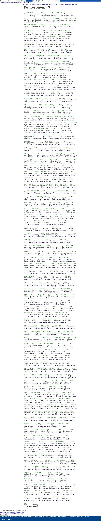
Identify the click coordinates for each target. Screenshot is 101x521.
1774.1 (31, 300)
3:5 (25, 93)
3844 (60, 80)
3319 (31, 264)
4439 (67, 92)
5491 (48, 196)
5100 (72, 405)
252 (48, 282)
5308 (58, 92)
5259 (55, 282)
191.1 (32, 178)
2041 (52, 417)
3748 (61, 411)
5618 (51, 43)
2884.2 (26, 460)
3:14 (69, 228)
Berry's (73, 517)
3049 (53, 227)
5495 (66, 30)
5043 (39, 116)
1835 (70, 80)
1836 (63, 110)
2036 (65, 24)
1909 (30, 245)
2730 (43, 49)
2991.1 (35, 460)
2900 (40, 405)
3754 (56, 30)
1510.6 (42, 429)
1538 (39, 349)
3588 (58, 12)
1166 (25, 399)
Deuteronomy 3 (53, 4)
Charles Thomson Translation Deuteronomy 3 (12, 513)
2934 (60, 116)
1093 (25, 43)
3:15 (36, 253)
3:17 (68, 271)
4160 (37, 43)
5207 (41, 178)
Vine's (87, 517)
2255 (25, 202)
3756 (25, 80)
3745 (68, 362)
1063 (74, 405)
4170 (39, 386)
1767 (53, 178)
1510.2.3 (37, 196)
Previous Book (26, 4)
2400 (36, 172)
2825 (45, 172)
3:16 (68, 253)
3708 (56, 362)
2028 (25, 147)
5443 (71, 214)
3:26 (64, 437)
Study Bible (4, 2)
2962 (68, 24)
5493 (28, 141)
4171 (43, 24)
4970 (69, 98)
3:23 (59, 388)
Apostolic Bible (4, 515)
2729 (52, 478)
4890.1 (63, 497)
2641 (45, 67)
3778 (72, 172)
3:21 (40, 357)
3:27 (56, 455)
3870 (25, 484)
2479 (50, 399)
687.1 (25, 276)
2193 (30, 67)
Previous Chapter (35, 4)
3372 (70, 178)
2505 (71, 411)
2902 (25, 73)
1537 (42, 129)
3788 (44, 362)
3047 (47, 466)
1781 (44, 288)
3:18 (37, 290)
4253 (56, 300)
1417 (54, 129)
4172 (44, 73)
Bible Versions (12, 2)
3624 (25, 503)
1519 (61, 12)
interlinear (19, 2)
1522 (62, 441)
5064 (33, 184)
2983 (53, 80)
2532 (27, 12)
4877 (57, 18)
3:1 (25, 13)
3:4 (66, 69)
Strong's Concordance (36, 517)
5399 (44, 30)
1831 (25, 18)
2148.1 (50, 184)
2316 (40, 55)
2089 (25, 454)
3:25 (36, 425)
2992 (32, 24)
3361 (33, 30)
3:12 (25, 191)
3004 (25, 294)
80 (24, 307)
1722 (49, 49)
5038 (52, 92)
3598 (52, 12)
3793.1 (42, 92)
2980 (28, 454)
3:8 (58, 124)
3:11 (35, 167)
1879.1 (25, 349)
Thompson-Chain (63, 517)
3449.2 (26, 98)
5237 (25, 441)
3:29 (36, 498)
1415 (61, 307)
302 (60, 325)
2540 (61, 73)
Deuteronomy (27, 2)
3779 (73, 368)
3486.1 (57, 497)
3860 (25, 37)
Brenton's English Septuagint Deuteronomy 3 (12, 512)
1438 (48, 122)
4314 (25, 30)
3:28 (72, 474)
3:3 (59, 50)
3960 (67, 61)
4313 (45, 300)
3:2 (58, 26)
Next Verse (61, 4)
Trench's (80, 517)
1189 (65, 386)
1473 (66, 18)
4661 (71, 116)
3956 (25, 24)
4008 (49, 135)
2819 (25, 300)
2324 (39, 399)
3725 (29, 239)
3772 (39, 411)
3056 (46, 454)
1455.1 (43, 497)
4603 (60, 172)
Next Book (74, 4)
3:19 (67, 308)
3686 (37, 245)
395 (29, 288)
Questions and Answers (18, 517)
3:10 (35, 155)
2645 (54, 208)
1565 (64, 73)
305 (42, 12)
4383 (61, 300)
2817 (52, 349)
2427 (46, 448)
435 (71, 184)
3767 (48, 423)
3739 (39, 49)
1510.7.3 (29, 80)
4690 (60, 67)
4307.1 (36, 122)
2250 (25, 251)
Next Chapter (67, 4)
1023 (55, 405)
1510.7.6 (45, 135)
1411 (67, 399)
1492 (25, 319)
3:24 (54, 394)
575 (73, 135)
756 (73, 392)
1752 (43, 441)
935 (36, 18)
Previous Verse (44, 4)
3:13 (44, 210)
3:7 (45, 118)
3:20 (53, 326)
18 (24, 429)
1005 (36, 466)
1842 (25, 104)
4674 (35, 399)
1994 (31, 12)
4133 (31, 98)
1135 (25, 116)
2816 (44, 190)
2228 (45, 411)
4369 (69, 448)
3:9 (62, 142)
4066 (39, 86)
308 (49, 460)
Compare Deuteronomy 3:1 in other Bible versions (13, 510)
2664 (67, 325)
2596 (39, 417)
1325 (67, 202)
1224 (69, 374)
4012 (50, 386)
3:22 (30, 382)
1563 (25, 380)
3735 (50, 141)
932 (56, 159)
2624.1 (25, 337)
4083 (58, 178)
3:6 (75, 99)
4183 (63, 98)
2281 (25, 282)
